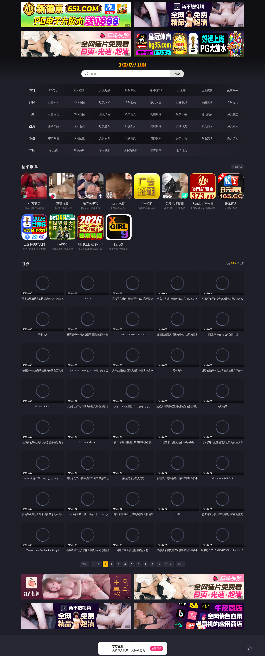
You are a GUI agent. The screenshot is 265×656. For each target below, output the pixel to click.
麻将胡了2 (156, 90)
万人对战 (104, 90)
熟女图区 (207, 126)
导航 (32, 150)
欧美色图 (104, 126)
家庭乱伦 (79, 138)
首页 (84, 564)
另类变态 (232, 114)
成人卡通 (104, 114)
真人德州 (79, 90)
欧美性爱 (130, 114)
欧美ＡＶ (104, 102)
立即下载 (156, 648)
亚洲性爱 (53, 114)
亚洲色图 (79, 126)
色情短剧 (181, 150)
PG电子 (53, 90)
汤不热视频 (130, 150)
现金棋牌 (207, 90)
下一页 (168, 564)
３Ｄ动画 (130, 102)
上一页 (96, 564)
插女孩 (53, 150)
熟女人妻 (155, 102)
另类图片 (232, 126)
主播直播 (207, 102)
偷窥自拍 (53, 126)
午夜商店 (79, 150)
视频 (32, 102)
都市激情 (53, 138)
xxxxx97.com (132, 65)
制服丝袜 (155, 114)
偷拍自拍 (79, 114)
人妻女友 (104, 138)
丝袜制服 (181, 102)
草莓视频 (104, 150)
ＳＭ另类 (232, 102)
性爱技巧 (232, 138)
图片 (32, 126)
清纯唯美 (181, 126)
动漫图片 (130, 126)
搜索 (177, 74)
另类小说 (181, 138)
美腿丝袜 (155, 126)
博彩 (32, 90)
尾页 (180, 564)
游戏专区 (130, 90)
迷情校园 (155, 138)
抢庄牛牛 (232, 90)
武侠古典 (130, 138)
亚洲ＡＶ (53, 102)
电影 (32, 114)
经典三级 (181, 114)
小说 (32, 138)
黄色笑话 (207, 138)
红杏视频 (155, 150)
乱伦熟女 (207, 114)
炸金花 (181, 90)
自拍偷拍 (79, 102)
